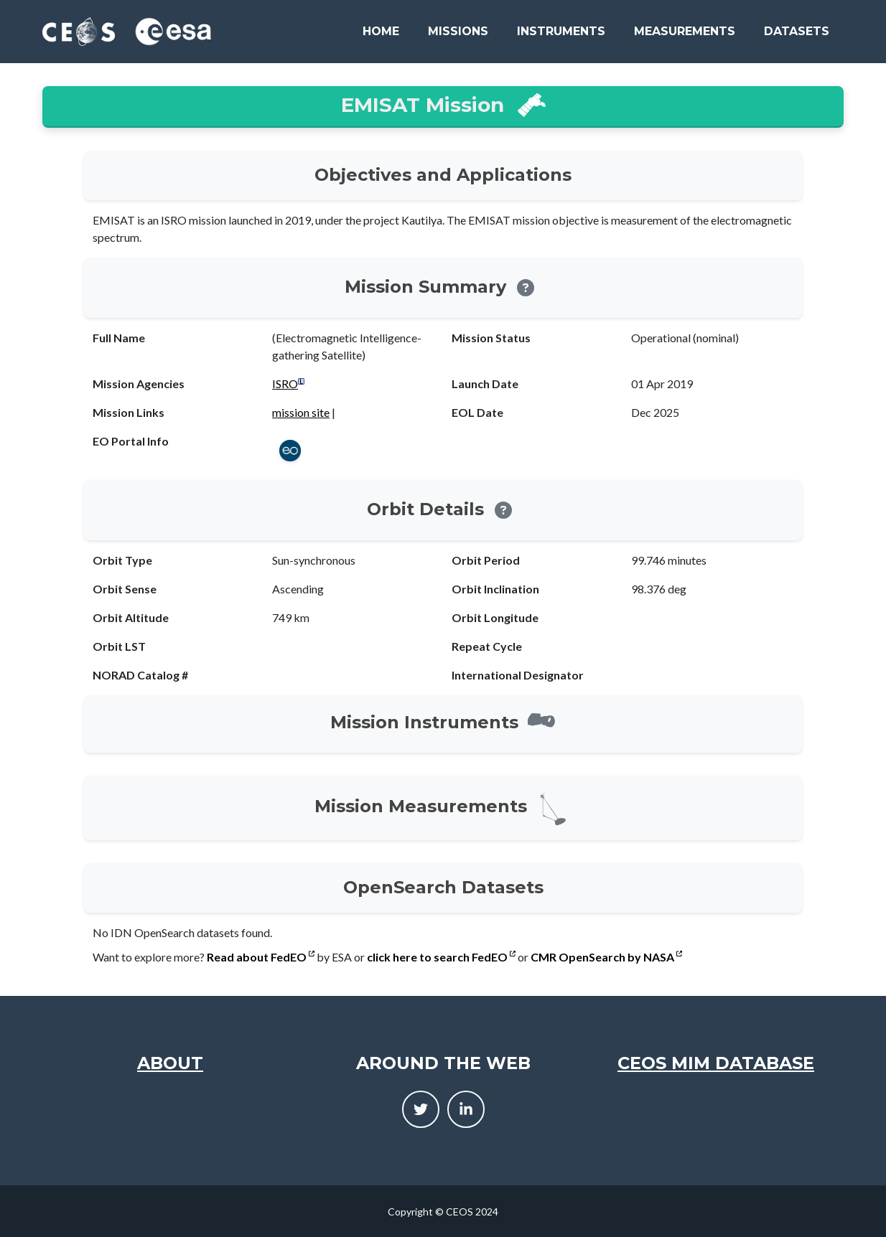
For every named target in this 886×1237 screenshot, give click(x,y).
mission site (301, 412)
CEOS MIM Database (715, 1063)
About (170, 1063)
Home (381, 31)
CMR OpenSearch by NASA (606, 957)
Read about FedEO (260, 957)
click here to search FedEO (441, 957)
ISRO (285, 383)
